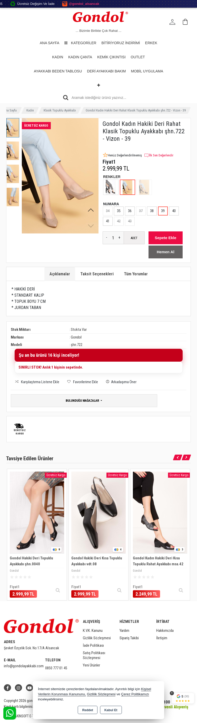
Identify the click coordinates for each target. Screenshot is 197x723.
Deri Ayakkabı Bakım (106, 71)
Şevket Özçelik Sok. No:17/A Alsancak (31, 648)
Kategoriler (80, 43)
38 (152, 211)
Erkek (151, 43)
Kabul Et (110, 710)
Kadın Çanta (80, 57)
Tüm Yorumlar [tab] (136, 273)
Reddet (87, 710)
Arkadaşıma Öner (120, 381)
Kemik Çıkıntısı (111, 57)
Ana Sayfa (49, 43)
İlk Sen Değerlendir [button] (158, 155)
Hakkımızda (165, 630)
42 (119, 221)
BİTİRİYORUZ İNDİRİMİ (120, 43)
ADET (134, 238)
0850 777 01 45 (56, 668)
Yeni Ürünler (91, 665)
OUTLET (138, 57)
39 (163, 211)
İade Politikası (93, 645)
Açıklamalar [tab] (60, 273)
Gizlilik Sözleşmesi (97, 638)
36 (130, 211)
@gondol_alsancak (94, 3)
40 (174, 211)
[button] (90, 210)
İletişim (161, 638)
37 (141, 211)
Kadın (57, 57)
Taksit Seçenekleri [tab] (97, 273)
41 (108, 221)
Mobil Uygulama (147, 71)
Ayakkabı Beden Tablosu (58, 71)
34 (108, 211)
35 (119, 211)
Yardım (124, 630)
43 (130, 221)
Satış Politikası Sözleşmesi (94, 655)
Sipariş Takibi (129, 638)
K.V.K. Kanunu (93, 630)
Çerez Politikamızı (135, 694)
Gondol (76, 337)
